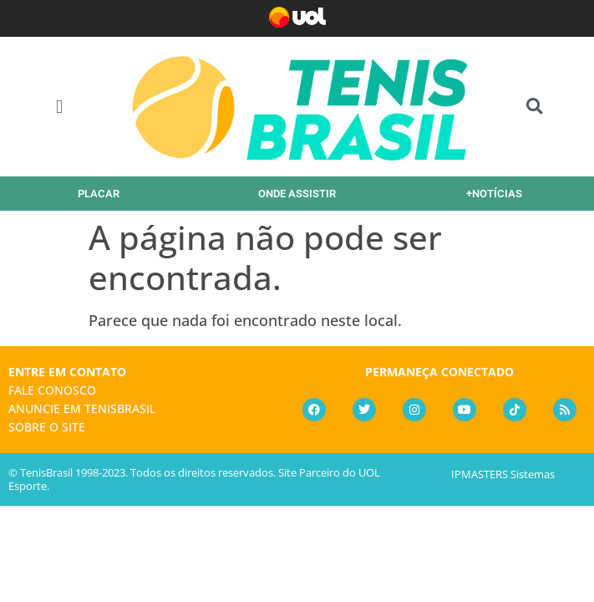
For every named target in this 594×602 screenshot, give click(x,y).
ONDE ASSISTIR (297, 193)
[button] (59, 106)
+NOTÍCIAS (494, 193)
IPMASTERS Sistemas (503, 474)
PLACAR (98, 193)
